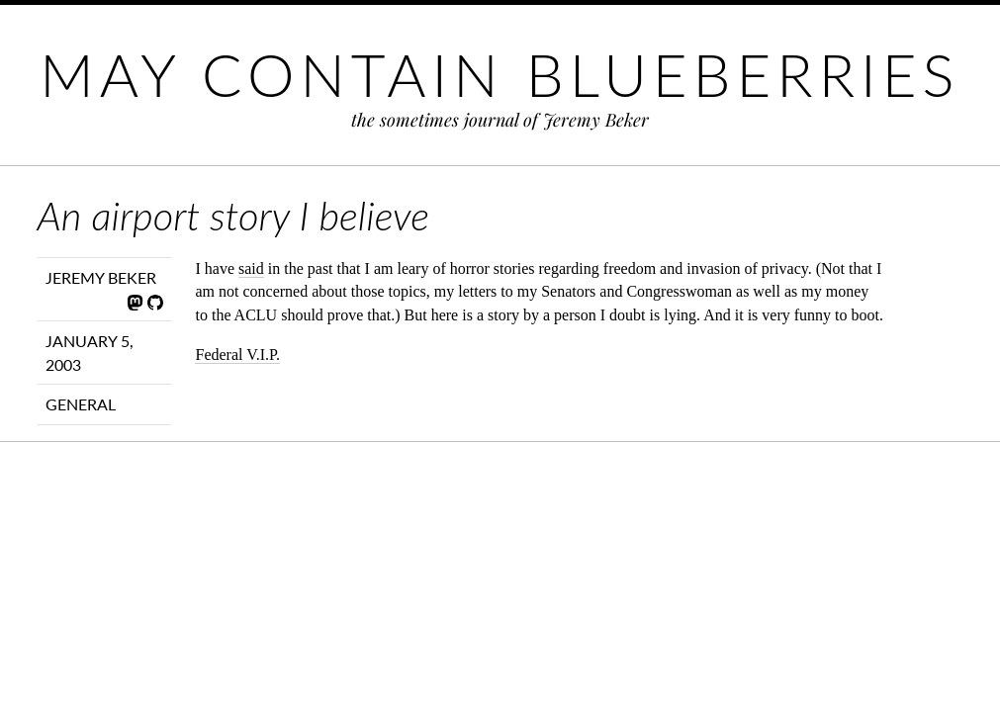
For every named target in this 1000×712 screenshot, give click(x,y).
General (80, 404)
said (251, 268)
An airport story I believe (233, 215)
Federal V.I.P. (237, 354)
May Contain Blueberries (499, 74)
